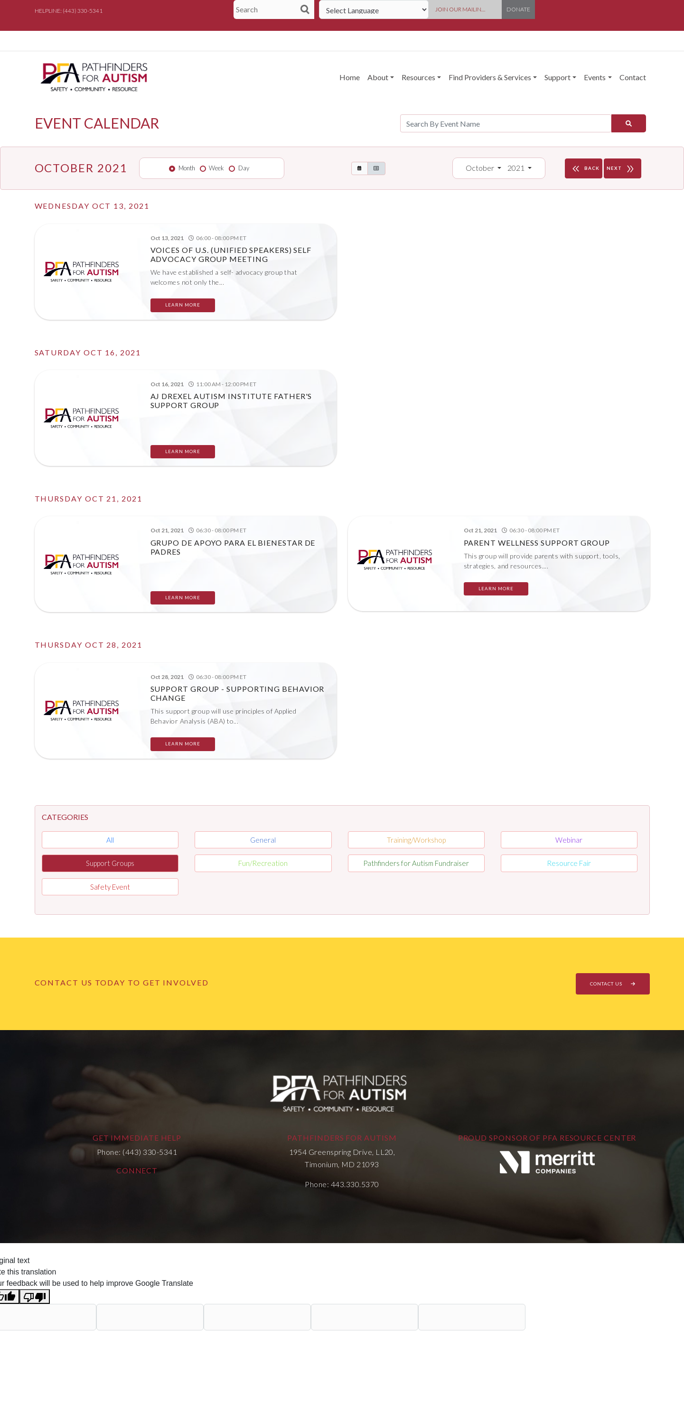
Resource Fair (569, 863)
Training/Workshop (416, 840)
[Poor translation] (34, 1296)
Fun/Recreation (263, 863)
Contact (632, 77)
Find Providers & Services (490, 77)
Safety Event (110, 887)
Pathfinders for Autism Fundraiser (416, 863)
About (377, 77)
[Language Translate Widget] (374, 9)
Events (595, 77)
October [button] (481, 167)
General (263, 840)
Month (186, 168)
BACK (585, 168)
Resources (418, 77)
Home (349, 77)
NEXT (622, 168)
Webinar (568, 840)
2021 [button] (516, 167)
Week (216, 168)
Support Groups (110, 863)
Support (557, 77)
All (110, 840)
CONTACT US (613, 983)
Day (243, 168)
